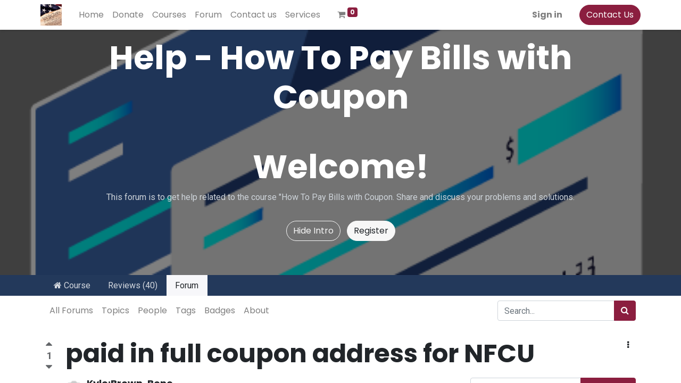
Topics (115, 310)
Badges (219, 310)
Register (371, 230)
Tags (186, 310)
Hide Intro (313, 230)
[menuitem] (96, 15)
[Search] (625, 311)
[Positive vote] (49, 345)
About (256, 310)
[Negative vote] (49, 367)
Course (72, 285)
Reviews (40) (132, 285)
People (152, 310)
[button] (628, 345)
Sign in (542, 15)
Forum (186, 285)
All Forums (71, 310)
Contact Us (605, 15)
